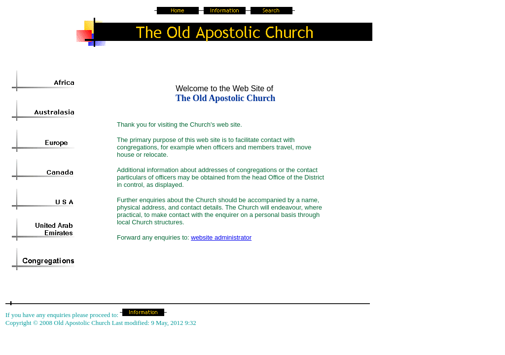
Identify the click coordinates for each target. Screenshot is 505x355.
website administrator (221, 237)
